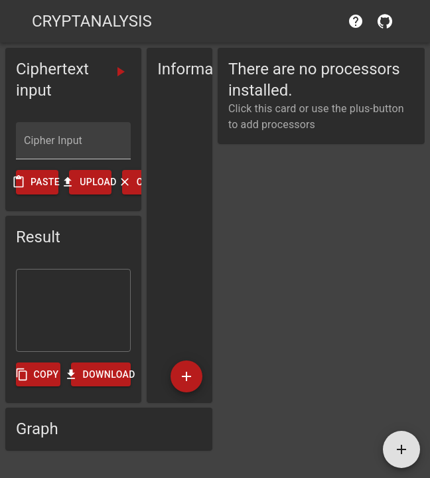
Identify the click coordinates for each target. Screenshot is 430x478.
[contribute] (385, 21)
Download (101, 374)
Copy (38, 374)
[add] (186, 376)
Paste (37, 182)
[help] (356, 21)
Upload (90, 182)
